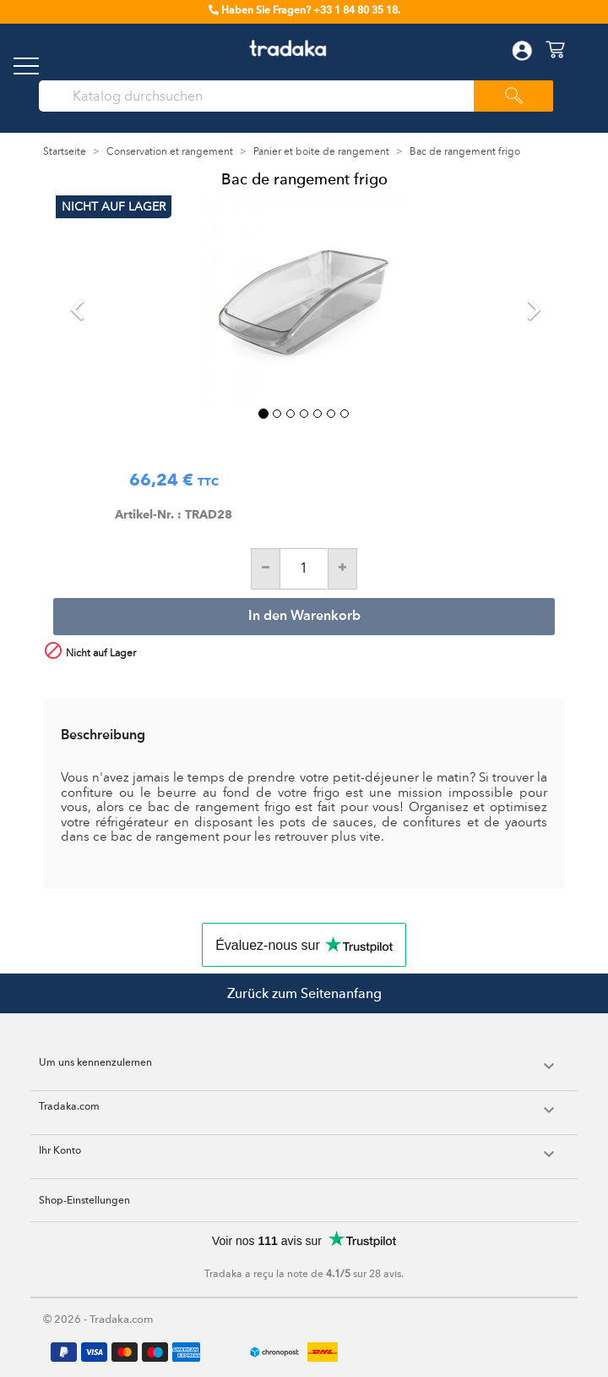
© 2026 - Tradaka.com (98, 1319)
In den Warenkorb (304, 616)
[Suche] (264, 96)
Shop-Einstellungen (84, 1200)
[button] (93, 301)
